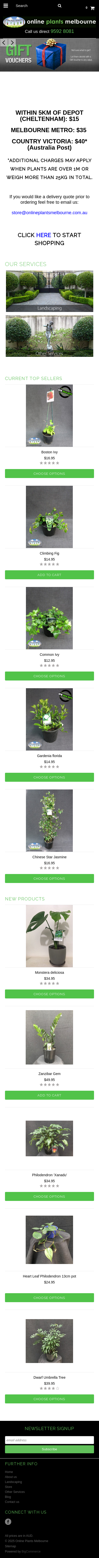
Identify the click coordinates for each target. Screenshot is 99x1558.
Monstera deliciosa (49, 972)
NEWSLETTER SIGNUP (49, 1428)
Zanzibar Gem (49, 1074)
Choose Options (49, 474)
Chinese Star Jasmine (49, 857)
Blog (8, 1497)
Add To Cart (49, 575)
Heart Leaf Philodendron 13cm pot (49, 1276)
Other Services (15, 1492)
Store (8, 1487)
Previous (4, 42)
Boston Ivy (49, 452)
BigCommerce (31, 1551)
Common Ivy (49, 655)
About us (11, 1477)
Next (12, 42)
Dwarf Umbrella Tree (49, 1377)
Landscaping (13, 1482)
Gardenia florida (49, 756)
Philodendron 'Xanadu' (49, 1175)
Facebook (8, 1522)
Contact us (12, 1502)
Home (9, 1472)
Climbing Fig (49, 553)
